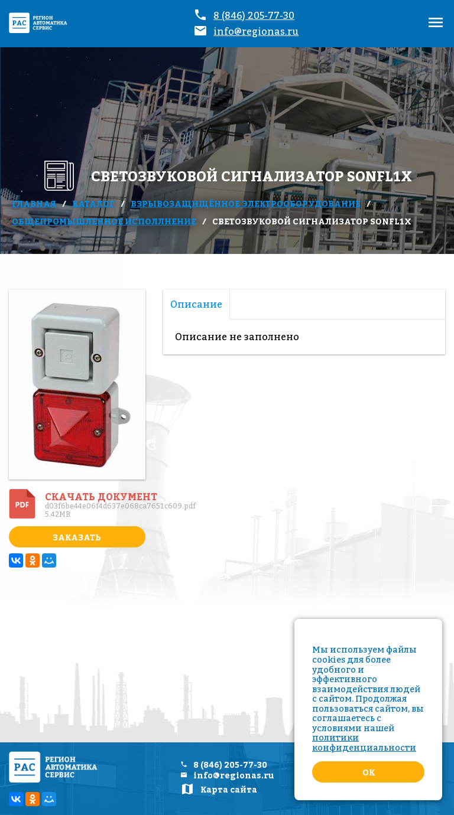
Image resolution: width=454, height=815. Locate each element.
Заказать (77, 537)
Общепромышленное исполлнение (104, 221)
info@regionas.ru (256, 31)
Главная (34, 203)
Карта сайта (228, 789)
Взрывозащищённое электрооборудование (246, 203)
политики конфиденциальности (364, 742)
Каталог (93, 203)
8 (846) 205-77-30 (253, 15)
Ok (368, 772)
